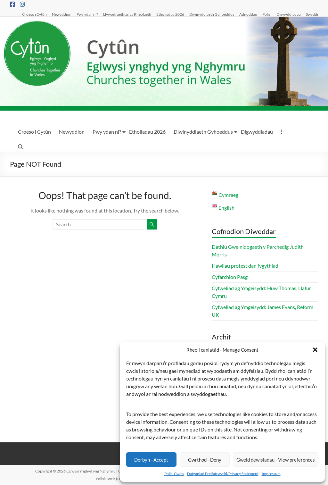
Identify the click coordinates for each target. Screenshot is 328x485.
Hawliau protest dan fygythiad (245, 266)
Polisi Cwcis (174, 473)
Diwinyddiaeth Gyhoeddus (211, 14)
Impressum (271, 473)
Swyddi (312, 14)
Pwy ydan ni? (87, 14)
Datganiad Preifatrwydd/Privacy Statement (222, 473)
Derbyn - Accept (151, 460)
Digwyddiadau (288, 14)
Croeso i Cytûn (34, 14)
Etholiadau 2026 (170, 14)
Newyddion (61, 14)
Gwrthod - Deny (204, 460)
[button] (315, 350)
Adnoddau (248, 14)
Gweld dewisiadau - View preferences (275, 460)
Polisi (266, 14)
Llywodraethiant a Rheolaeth (127, 14)
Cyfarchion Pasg (230, 277)
